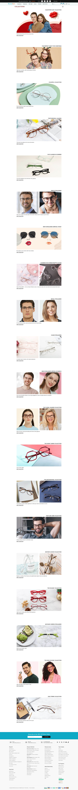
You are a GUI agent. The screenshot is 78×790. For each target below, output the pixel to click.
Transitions (51, 760)
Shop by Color (29, 761)
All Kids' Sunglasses (12, 760)
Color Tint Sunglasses (48, 761)
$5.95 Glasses (11, 771)
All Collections (29, 774)
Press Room (46, 771)
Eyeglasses (15, 761)
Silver (38, 763)
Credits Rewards (61, 772)
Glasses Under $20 (12, 772)
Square (28, 751)
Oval (38, 748)
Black (33, 761)
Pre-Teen (10, 754)
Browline (30, 750)
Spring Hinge (29, 770)
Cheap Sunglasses (12, 778)
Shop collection (20, 35)
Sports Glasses (29, 773)
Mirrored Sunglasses (48, 757)
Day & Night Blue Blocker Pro (49, 751)
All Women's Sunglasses (13, 757)
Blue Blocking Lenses (48, 748)
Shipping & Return (47, 775)
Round (28, 750)
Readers (46, 754)
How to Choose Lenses (62, 757)
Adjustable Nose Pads (30, 771)
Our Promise (47, 774)
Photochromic (47, 760)
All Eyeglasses (11, 748)
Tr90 (38, 757)
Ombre (36, 763)
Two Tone (32, 763)
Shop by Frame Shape (30, 748)
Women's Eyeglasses (12, 750)
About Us (46, 768)
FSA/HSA (60, 774)
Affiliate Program (61, 765)
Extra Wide (28, 767)
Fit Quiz (60, 748)
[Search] (56, 4)
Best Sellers (11, 763)
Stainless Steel (29, 760)
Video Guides (61, 760)
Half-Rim (36, 754)
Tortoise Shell (36, 761)
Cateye (35, 748)
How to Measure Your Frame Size (64, 754)
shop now (55, 1)
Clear (28, 763)
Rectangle (37, 750)
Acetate (36, 757)
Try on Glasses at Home (13, 764)
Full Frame (33, 754)
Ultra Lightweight (34, 770)
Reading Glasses (50, 754)
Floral (30, 763)
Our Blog (46, 772)
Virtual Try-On (61, 750)
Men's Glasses (11, 751)
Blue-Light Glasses (47, 750)
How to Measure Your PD (62, 751)
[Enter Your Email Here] (35, 737)
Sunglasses (19, 761)
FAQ (45, 778)
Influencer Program (61, 771)
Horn (30, 751)
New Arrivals (11, 761)
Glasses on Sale (11, 775)
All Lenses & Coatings (48, 763)
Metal (33, 757)
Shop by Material (29, 757)
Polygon (33, 751)
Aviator (34, 750)
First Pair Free (11, 774)
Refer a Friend (61, 768)
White (28, 764)
